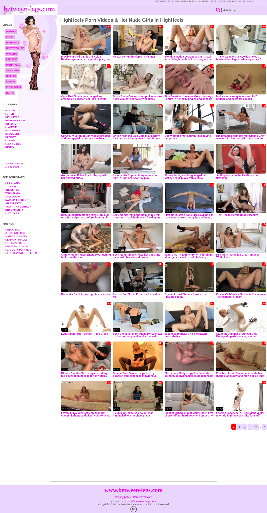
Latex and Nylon (16, 243)
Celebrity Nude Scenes (21, 253)
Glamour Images (16, 239)
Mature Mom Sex (16, 236)
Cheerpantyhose (17, 246)
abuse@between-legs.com (140, 501)
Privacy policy (123, 497)
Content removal (142, 497)
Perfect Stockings (18, 249)
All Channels (14, 167)
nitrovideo (12, 229)
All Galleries (14, 163)
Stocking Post (15, 233)
